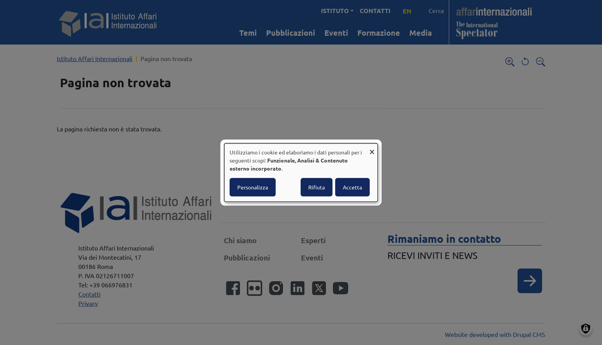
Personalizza (252, 187)
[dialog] (301, 172)
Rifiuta (316, 187)
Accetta (352, 187)
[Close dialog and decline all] (372, 148)
